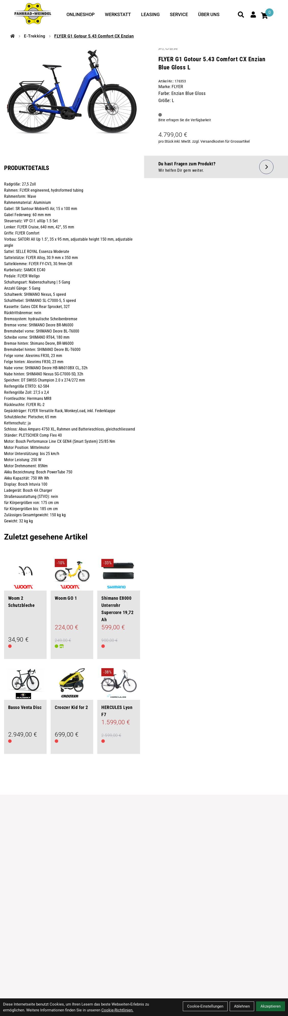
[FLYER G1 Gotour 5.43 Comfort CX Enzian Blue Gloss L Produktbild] (72, 95)
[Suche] (241, 14)
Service (179, 14)
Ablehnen (242, 1006)
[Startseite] (12, 36)
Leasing (150, 14)
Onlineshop (80, 14)
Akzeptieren (270, 1006)
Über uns (209, 14)
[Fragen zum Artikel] (216, 167)
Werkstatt (118, 14)
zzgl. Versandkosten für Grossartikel (221, 141)
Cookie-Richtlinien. (117, 1010)
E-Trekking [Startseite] (34, 36)
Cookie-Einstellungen (205, 1006)
